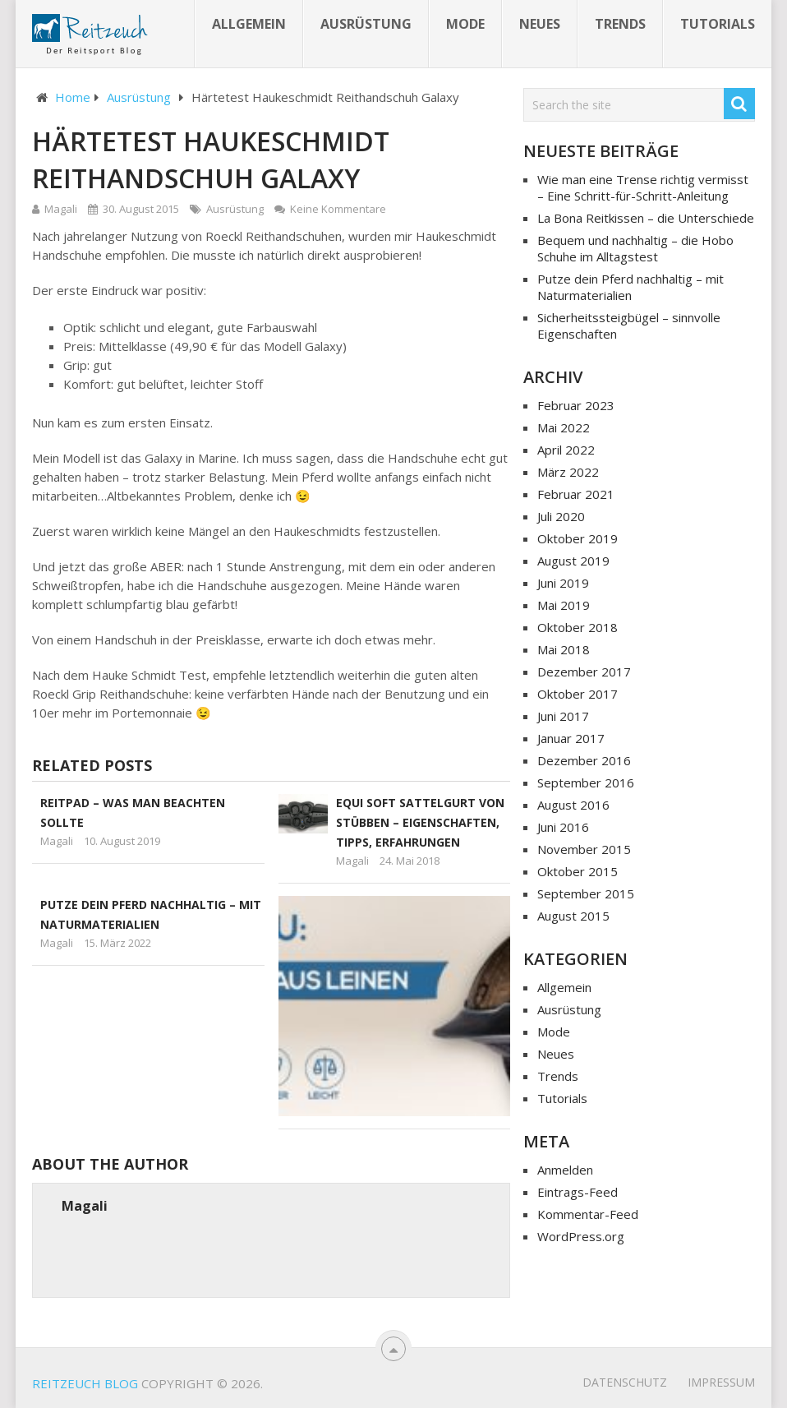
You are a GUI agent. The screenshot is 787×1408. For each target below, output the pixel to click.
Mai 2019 (563, 605)
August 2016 (573, 804)
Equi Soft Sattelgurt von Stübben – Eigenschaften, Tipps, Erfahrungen (420, 822)
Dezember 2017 (584, 671)
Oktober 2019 (577, 538)
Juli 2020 (561, 516)
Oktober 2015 (577, 871)
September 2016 (585, 782)
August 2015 (573, 915)
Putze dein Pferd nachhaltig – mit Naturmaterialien (630, 286)
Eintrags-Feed (577, 1192)
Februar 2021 (575, 494)
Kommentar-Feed (587, 1214)
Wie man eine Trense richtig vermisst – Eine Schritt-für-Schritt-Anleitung (642, 187)
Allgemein (249, 24)
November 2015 (584, 849)
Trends (620, 24)
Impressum (721, 1382)
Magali (60, 208)
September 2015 (585, 893)
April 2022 (566, 449)
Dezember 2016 (584, 760)
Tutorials (717, 24)
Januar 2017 (571, 738)
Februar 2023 (575, 405)
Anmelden (565, 1169)
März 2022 (568, 472)
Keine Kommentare (338, 208)
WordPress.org (580, 1236)
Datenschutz (624, 1382)
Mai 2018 (563, 649)
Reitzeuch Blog (85, 1383)
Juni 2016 (563, 827)
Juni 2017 (563, 716)
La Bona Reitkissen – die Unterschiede (645, 218)
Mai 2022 (563, 427)
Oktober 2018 (577, 627)
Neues (539, 24)
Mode (465, 24)
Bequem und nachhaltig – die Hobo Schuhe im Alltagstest (635, 248)
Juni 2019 (563, 583)
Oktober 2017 (577, 694)
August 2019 (573, 560)
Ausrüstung (366, 24)
